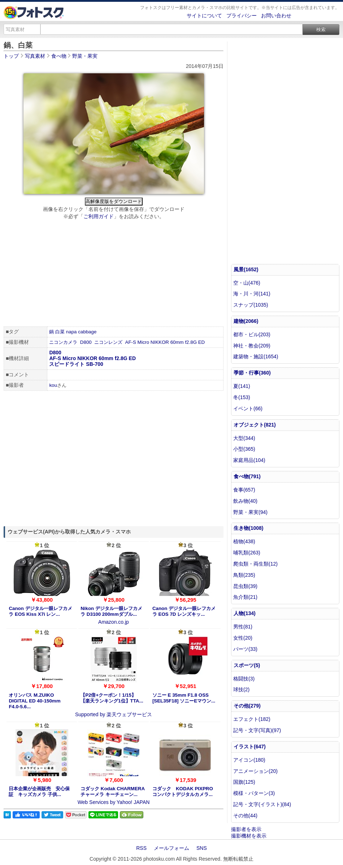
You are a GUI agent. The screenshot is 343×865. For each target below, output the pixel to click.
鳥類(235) (244, 575)
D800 (86, 342)
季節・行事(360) (252, 373)
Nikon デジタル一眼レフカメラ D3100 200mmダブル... (111, 611)
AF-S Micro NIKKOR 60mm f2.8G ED (165, 342)
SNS (201, 848)
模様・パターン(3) (254, 793)
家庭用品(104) (249, 460)
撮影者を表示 (246, 829)
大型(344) (244, 438)
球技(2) (241, 689)
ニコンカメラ (63, 342)
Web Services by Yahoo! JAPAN (114, 802)
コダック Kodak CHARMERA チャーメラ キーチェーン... (112, 791)
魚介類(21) (245, 597)
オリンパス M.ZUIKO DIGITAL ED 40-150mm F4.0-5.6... (34, 700)
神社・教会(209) (251, 346)
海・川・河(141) (251, 294)
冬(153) (241, 397)
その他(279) (247, 706)
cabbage (87, 331)
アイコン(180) (249, 760)
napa (71, 331)
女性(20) (242, 638)
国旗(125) (244, 782)
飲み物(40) (245, 501)
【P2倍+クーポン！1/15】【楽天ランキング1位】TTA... (112, 698)
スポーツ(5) (247, 665)
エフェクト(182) (251, 719)
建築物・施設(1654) (255, 356)
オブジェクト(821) (255, 425)
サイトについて (204, 15)
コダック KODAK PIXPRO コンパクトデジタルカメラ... (182, 791)
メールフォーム (171, 848)
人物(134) (245, 613)
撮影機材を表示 (248, 836)
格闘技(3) (244, 679)
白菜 (60, 331)
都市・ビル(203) (251, 334)
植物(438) (244, 541)
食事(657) (244, 490)
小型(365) (244, 449)
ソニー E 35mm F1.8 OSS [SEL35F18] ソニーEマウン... (183, 698)
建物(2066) (246, 321)
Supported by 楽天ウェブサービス (113, 714)
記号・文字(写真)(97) (257, 730)
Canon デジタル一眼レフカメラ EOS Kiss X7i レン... (40, 611)
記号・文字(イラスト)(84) (262, 804)
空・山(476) (246, 283)
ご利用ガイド (98, 216)
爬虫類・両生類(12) (255, 564)
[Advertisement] (113, 274)
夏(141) (241, 386)
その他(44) (245, 815)
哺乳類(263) (246, 552)
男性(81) (242, 627)
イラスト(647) (250, 746)
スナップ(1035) (250, 305)
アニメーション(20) (255, 771)
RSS (141, 848)
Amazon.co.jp (113, 622)
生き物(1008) (248, 528)
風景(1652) (246, 269)
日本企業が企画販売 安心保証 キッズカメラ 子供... (39, 791)
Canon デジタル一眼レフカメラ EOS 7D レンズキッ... (184, 611)
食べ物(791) (247, 476)
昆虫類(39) (245, 586)
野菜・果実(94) (250, 512)
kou (53, 385)
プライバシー (241, 15)
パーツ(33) (245, 649)
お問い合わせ (276, 15)
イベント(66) (247, 408)
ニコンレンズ (108, 342)
